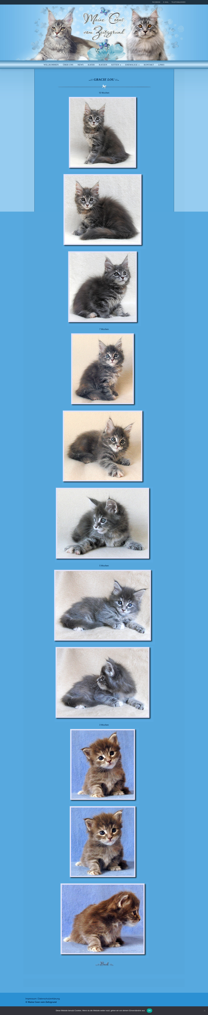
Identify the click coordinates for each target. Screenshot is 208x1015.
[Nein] (204, 1010)
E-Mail (166, 2)
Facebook (156, 2)
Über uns (68, 65)
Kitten (116, 65)
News (81, 65)
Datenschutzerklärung (49, 998)
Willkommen (51, 65)
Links (161, 65)
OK (149, 1010)
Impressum (31, 998)
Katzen (103, 65)
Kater (91, 65)
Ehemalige (132, 65)
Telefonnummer (178, 2)
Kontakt (149, 65)
